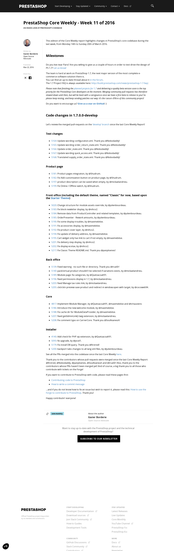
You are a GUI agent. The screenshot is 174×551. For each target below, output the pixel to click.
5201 (53, 242)
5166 (53, 149)
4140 (53, 336)
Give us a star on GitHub (91, 103)
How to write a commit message (67, 384)
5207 (53, 316)
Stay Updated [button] (83, 6)
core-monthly (57, 413)
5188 (53, 312)
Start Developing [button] (63, 6)
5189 (53, 274)
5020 (53, 205)
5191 (53, 225)
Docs (128, 7)
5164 (53, 140)
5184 (53, 213)
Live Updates (118, 515)
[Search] (152, 6)
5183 (53, 209)
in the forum (96, 79)
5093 (53, 340)
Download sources (77, 515)
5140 (53, 270)
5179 (53, 344)
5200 (53, 348)
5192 (53, 229)
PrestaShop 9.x (119, 527)
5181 (53, 173)
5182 (53, 177)
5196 (53, 279)
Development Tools (76, 527)
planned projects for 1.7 (85, 88)
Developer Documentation (81, 511)
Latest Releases (120, 511)
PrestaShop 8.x (119, 531)
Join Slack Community (79, 519)
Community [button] (100, 6)
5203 (53, 283)
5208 (53, 320)
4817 (53, 303)
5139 (53, 266)
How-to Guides (74, 523)
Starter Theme (60, 198)
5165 (53, 144)
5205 (53, 287)
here (118, 354)
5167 (53, 153)
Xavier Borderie (30, 54)
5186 (53, 307)
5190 (53, 221)
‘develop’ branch (100, 124)
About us (116, 546)
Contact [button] (115, 6)
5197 (53, 181)
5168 (53, 157)
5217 (53, 250)
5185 (53, 217)
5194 (53, 233)
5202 (53, 246)
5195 (53, 238)
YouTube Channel (122, 523)
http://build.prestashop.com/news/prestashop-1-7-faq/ (119, 83)
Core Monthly (119, 519)
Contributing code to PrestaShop (68, 380)
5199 (53, 185)
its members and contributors (34, 518)
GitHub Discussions (78, 542)
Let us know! (60, 67)
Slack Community (76, 546)
